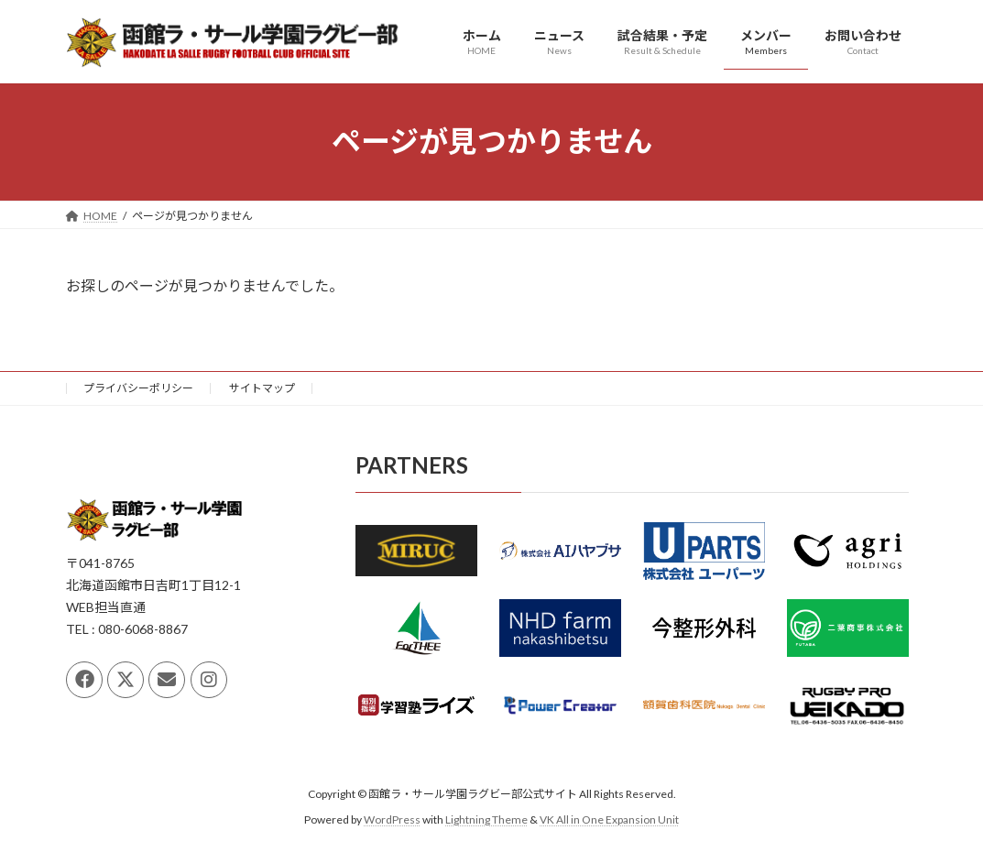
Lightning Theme (486, 819)
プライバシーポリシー (138, 388)
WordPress (392, 819)
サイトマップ (262, 388)
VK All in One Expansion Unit (609, 819)
